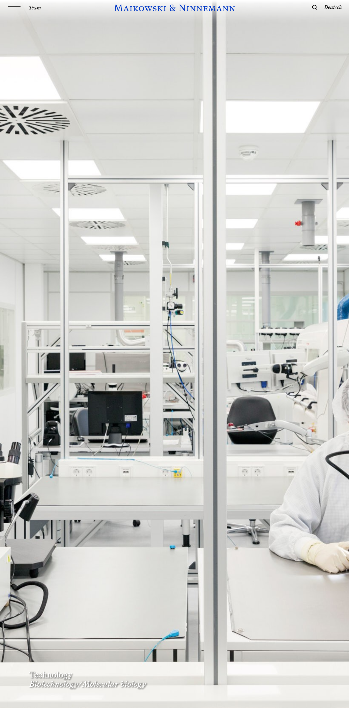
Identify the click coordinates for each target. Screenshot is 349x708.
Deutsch (333, 7)
